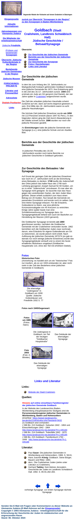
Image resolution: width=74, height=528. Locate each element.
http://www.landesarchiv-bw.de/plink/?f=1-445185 (44, 434)
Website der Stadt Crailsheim (41, 392)
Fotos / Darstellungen (39, 64)
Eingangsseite (52, 508)
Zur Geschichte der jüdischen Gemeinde (48, 54)
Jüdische (11, 45)
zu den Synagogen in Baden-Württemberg (42, 22)
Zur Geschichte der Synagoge (43, 62)
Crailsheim (41, 96)
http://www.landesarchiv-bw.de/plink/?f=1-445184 (44, 430)
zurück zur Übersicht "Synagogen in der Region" (46, 19)
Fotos (25, 255)
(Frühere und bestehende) (12, 52)
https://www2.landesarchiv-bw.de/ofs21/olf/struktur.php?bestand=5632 (42, 419)
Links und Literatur (37, 66)
